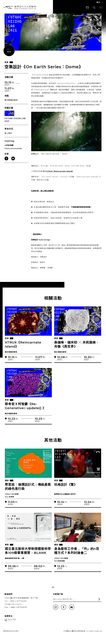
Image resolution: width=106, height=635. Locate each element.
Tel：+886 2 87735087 (16, 601)
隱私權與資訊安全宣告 (11, 631)
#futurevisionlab (13, 148)
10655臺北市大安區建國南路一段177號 (21, 598)
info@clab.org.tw (13, 604)
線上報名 (8, 133)
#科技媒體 (9, 145)
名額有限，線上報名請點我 (42, 191)
